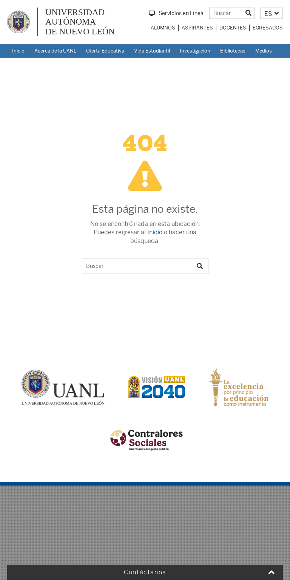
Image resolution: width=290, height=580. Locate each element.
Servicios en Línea (176, 13)
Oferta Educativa (105, 51)
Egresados (268, 28)
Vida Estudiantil (152, 51)
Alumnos (163, 28)
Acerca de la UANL (55, 51)
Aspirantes (197, 28)
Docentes (232, 28)
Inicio (18, 51)
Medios (263, 51)
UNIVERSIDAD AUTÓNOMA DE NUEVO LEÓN (80, 22)
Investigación (195, 51)
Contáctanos (145, 572)
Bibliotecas (232, 51)
